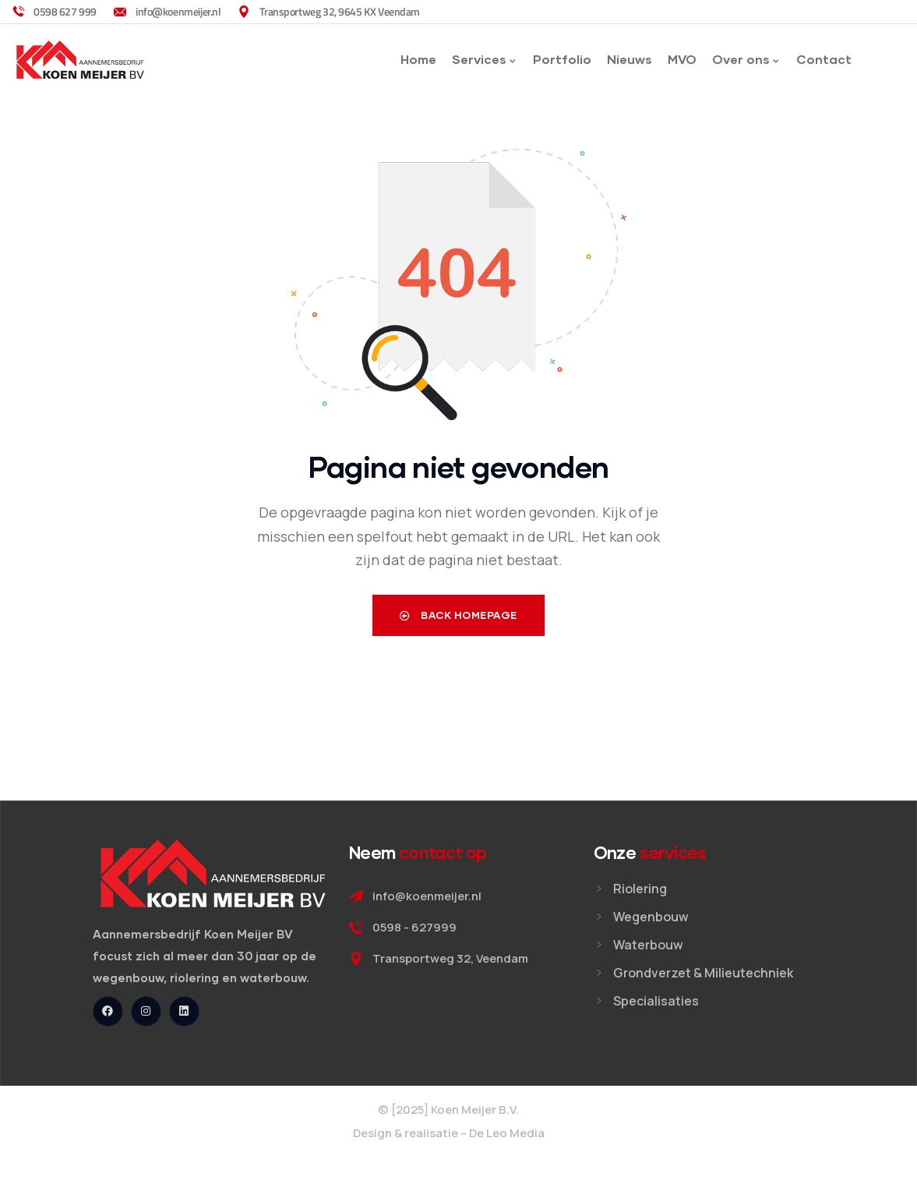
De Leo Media (507, 1133)
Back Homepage (458, 615)
